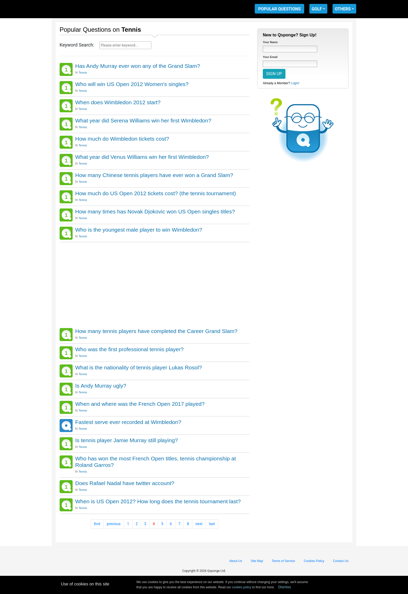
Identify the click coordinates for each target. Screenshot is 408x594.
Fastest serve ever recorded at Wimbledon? (128, 422)
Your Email (270, 56)
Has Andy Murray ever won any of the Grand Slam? (137, 66)
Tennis (83, 72)
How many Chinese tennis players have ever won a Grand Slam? (154, 175)
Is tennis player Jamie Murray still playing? (126, 440)
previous (113, 524)
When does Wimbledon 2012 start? (118, 102)
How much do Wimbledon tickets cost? (122, 139)
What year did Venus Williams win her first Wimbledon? (142, 157)
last (212, 524)
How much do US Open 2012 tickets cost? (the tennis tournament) (155, 193)
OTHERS (343, 8)
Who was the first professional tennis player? (129, 349)
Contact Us (340, 561)
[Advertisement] (155, 283)
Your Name (270, 42)
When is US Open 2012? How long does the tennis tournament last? (158, 501)
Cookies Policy (314, 561)
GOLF (317, 8)
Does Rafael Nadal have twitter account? (124, 483)
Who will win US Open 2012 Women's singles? (131, 84)
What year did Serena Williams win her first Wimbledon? (143, 120)
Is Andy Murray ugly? (100, 386)
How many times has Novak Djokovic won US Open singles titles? (155, 211)
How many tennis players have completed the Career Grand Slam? (156, 331)
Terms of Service (283, 561)
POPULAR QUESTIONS (279, 8)
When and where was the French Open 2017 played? (140, 404)
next (198, 524)
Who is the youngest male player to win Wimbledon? (138, 230)
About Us (235, 561)
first (97, 524)
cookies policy (241, 587)
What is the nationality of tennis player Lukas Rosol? (138, 367)
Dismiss (284, 587)
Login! (295, 83)
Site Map (257, 561)
